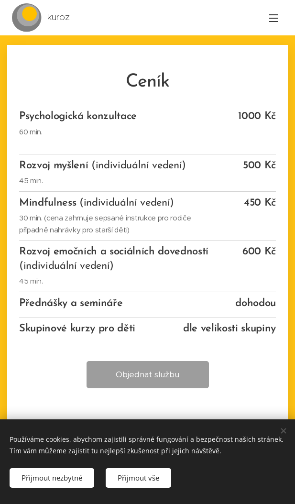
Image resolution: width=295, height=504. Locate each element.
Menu (273, 18)
